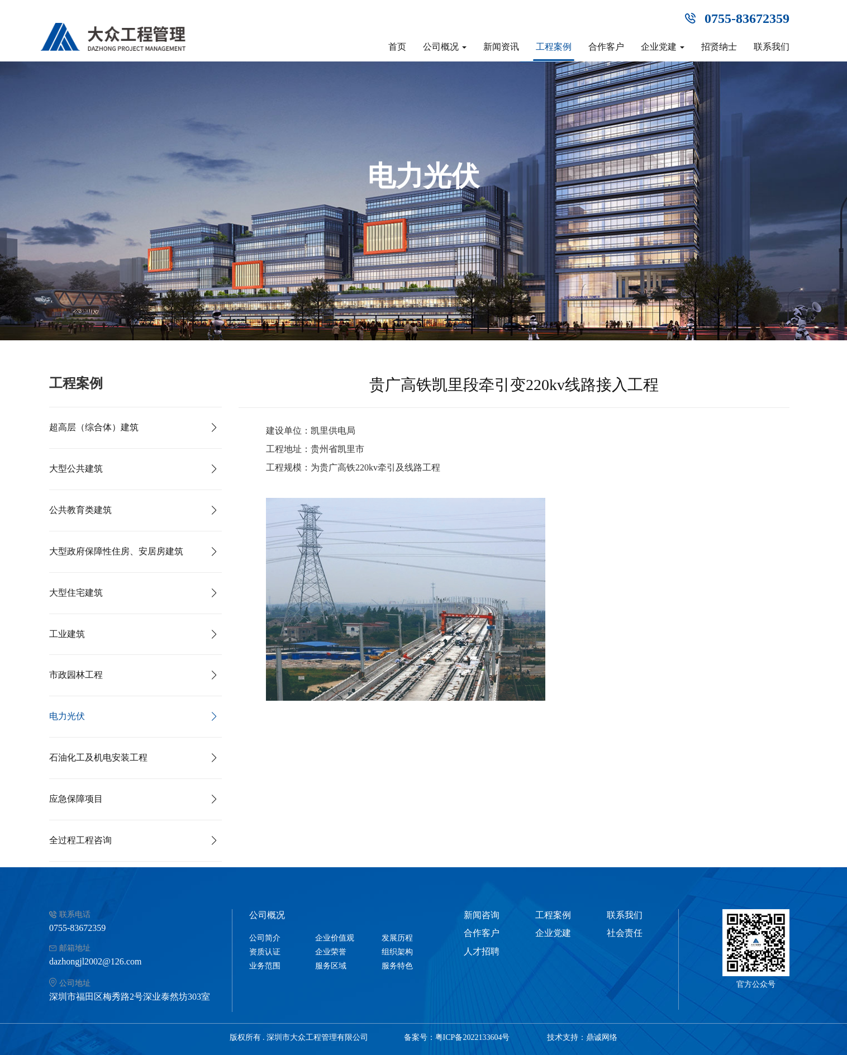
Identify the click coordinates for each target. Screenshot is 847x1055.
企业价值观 (334, 938)
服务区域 (330, 966)
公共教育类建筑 (80, 510)
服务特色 (397, 966)
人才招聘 (481, 951)
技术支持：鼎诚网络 (582, 1037)
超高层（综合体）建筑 (94, 427)
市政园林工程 (76, 674)
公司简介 (264, 938)
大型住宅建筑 (76, 592)
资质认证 (264, 952)
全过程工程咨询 (80, 840)
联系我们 (771, 46)
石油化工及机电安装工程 (98, 757)
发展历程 (397, 938)
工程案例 (554, 46)
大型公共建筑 (76, 468)
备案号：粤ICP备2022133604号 (457, 1037)
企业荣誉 (330, 952)
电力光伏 (67, 716)
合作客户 (606, 46)
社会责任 (625, 933)
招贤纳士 (719, 46)
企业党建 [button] (662, 46)
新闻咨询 (481, 915)
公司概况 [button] (445, 46)
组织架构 (397, 952)
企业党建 (553, 933)
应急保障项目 (76, 799)
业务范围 (264, 966)
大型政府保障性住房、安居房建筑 (116, 551)
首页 (397, 46)
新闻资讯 (501, 46)
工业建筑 (67, 634)
